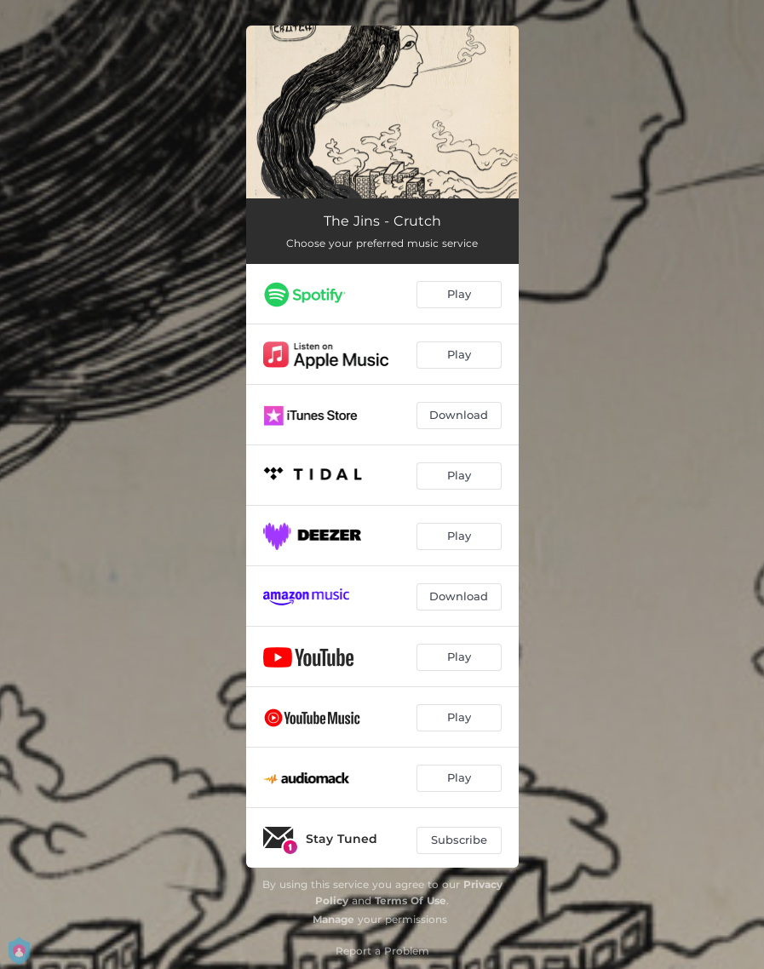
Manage (333, 919)
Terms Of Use (410, 900)
